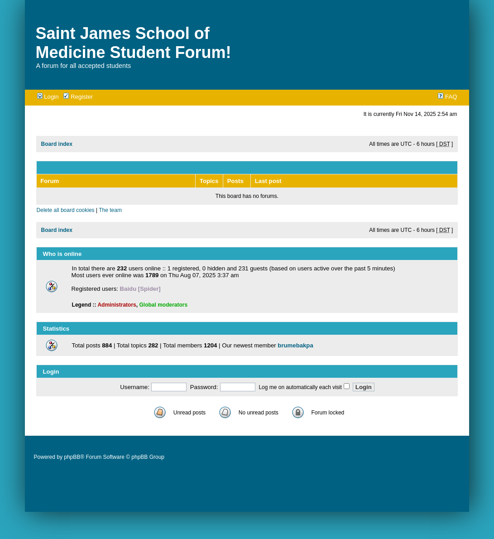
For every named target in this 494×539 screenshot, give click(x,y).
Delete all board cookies (66, 210)
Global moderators (163, 305)
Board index (56, 144)
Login (48, 96)
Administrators (116, 305)
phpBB (72, 457)
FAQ (447, 96)
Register (78, 96)
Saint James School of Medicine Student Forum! (133, 43)
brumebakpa (295, 345)
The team (110, 210)
